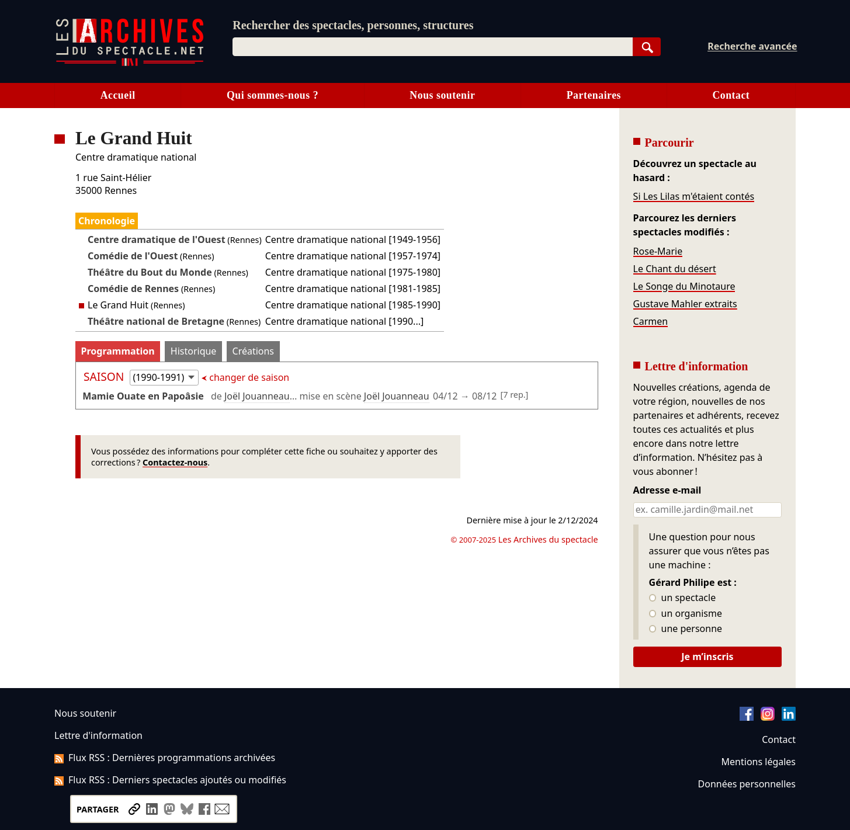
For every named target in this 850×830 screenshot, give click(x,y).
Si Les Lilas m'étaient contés (693, 196)
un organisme (685, 614)
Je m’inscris (707, 656)
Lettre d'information (98, 735)
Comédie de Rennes (133, 288)
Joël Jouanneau (257, 396)
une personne (685, 629)
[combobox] (433, 46)
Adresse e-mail (667, 490)
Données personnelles (747, 783)
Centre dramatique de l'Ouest (156, 239)
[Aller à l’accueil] (129, 63)
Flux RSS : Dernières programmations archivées (164, 757)
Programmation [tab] (118, 351)
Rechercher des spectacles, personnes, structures (353, 25)
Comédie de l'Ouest (133, 255)
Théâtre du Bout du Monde (150, 272)
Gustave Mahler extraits (685, 303)
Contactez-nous (175, 462)
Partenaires (594, 95)
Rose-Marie (658, 251)
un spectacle (682, 598)
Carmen (650, 321)
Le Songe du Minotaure (684, 286)
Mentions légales (758, 761)
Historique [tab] (194, 351)
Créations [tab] (253, 351)
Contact (731, 95)
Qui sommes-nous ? (272, 95)
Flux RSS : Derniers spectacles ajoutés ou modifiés (170, 779)
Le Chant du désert (674, 268)
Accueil (118, 95)
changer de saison (248, 377)
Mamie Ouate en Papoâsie (143, 396)
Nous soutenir (442, 95)
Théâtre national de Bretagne (156, 321)
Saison (105, 376)
